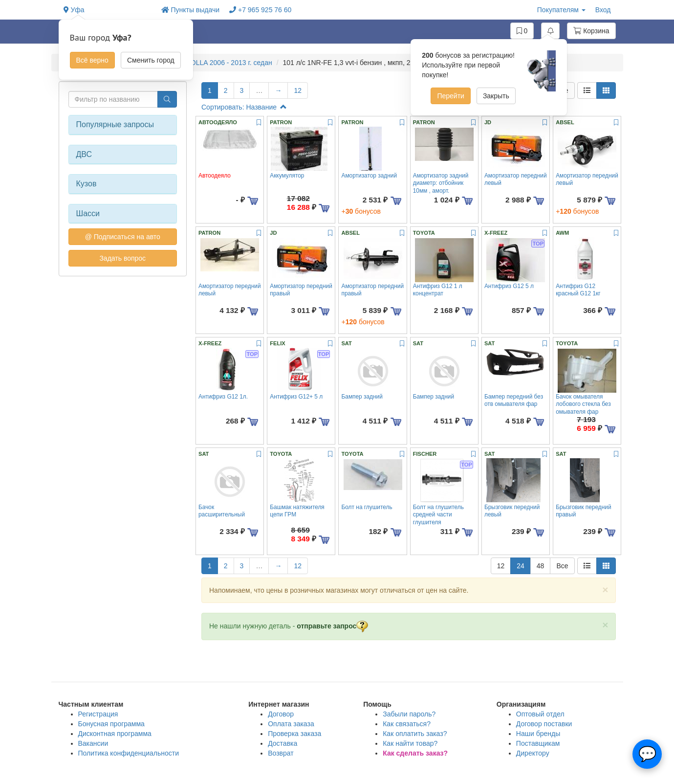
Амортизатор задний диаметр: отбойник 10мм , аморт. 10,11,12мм (441, 186)
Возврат (281, 753)
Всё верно (92, 60)
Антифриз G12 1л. (223, 396)
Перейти (450, 96)
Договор (281, 714)
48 (540, 566)
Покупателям (561, 10)
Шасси (88, 213)
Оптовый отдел (540, 714)
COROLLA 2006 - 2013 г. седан (223, 63)
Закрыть (496, 96)
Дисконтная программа (115, 733)
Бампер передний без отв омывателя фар (513, 400)
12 (298, 90)
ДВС (84, 154)
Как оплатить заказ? (415, 733)
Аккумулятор (287, 175)
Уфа (74, 10)
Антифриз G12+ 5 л (296, 396)
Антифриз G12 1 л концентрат (437, 290)
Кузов (86, 183)
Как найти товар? (410, 743)
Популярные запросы (115, 124)
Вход (603, 10)
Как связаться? (407, 724)
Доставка (282, 743)
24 (520, 566)
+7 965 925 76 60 (260, 10)
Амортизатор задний (369, 175)
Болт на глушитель (366, 507)
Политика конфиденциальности (128, 753)
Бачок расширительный (221, 511)
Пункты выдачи (190, 10)
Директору (532, 753)
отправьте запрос (332, 626)
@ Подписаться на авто (122, 237)
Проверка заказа (294, 733)
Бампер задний (361, 396)
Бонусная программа (111, 724)
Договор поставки (544, 724)
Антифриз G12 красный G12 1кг (578, 290)
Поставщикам (538, 743)
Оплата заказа (291, 724)
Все (562, 566)
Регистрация (98, 714)
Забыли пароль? (409, 714)
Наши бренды (538, 733)
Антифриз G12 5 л (509, 286)
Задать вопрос (122, 258)
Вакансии (93, 743)
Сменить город (150, 60)
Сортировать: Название (244, 107)
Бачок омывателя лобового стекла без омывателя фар (583, 404)
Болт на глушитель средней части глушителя (438, 515)
